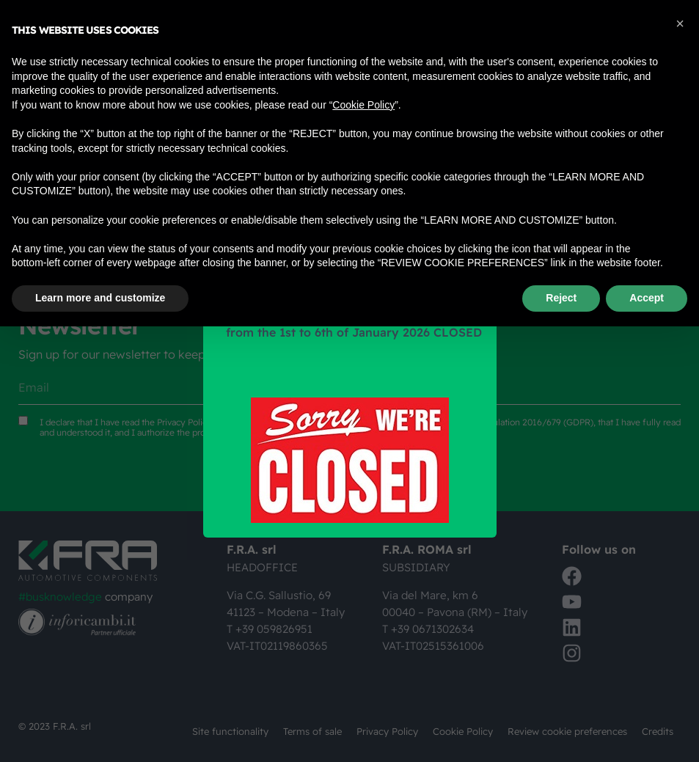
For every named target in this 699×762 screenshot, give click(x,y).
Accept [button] (646, 298)
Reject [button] (561, 298)
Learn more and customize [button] (100, 298)
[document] (349, 381)
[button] (680, 23)
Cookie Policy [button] (363, 105)
